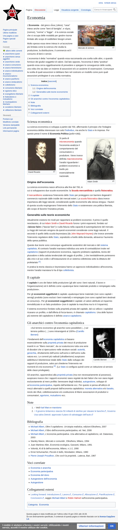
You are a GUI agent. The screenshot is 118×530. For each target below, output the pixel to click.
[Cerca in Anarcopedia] (105, 9)
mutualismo (55, 395)
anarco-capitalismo (72, 316)
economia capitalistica (53, 339)
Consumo (76, 494)
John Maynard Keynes (81, 233)
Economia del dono (40, 475)
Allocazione (90, 494)
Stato (90, 130)
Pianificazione (105, 494)
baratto (110, 388)
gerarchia (31, 353)
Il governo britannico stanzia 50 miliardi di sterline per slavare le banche (70, 411)
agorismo (44, 395)
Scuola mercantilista (82, 190)
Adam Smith (51, 223)
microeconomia (66, 141)
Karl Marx (45, 407)
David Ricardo (66, 223)
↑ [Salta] (34, 407)
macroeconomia (74, 159)
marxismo (56, 407)
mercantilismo (35, 195)
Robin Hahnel (74, 498)
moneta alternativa (93, 388)
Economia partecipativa (42, 471)
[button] (91, 526)
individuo (70, 130)
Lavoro (65, 494)
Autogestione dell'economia (44, 479)
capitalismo (32, 252)
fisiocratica (107, 190)
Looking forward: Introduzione (45, 494)
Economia (44, 504)
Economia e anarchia (41, 468)
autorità (81, 349)
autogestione (89, 381)
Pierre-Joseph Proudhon (42, 455)
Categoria (32, 504)
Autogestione (37, 482)
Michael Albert (37, 426)
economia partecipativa (41, 385)
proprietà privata (55, 342)
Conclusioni (36, 498)
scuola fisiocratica (89, 198)
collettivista (68, 270)
